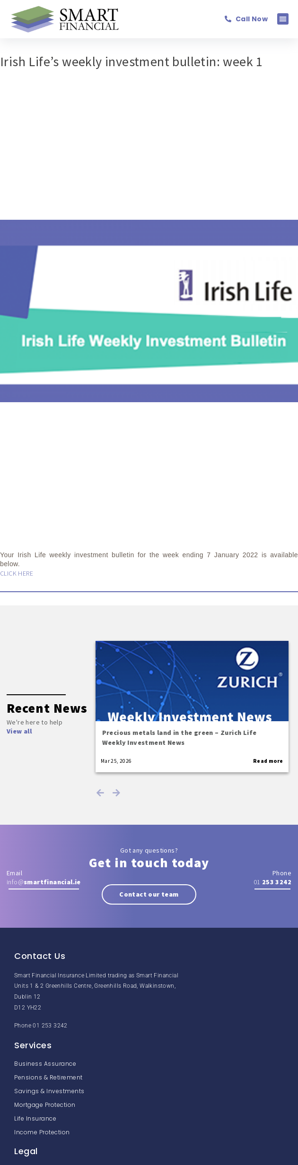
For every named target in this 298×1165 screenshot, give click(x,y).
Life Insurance (35, 1118)
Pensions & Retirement (48, 1077)
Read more (268, 761)
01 (272, 882)
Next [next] (116, 792)
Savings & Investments (49, 1091)
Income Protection (42, 1132)
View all (19, 731)
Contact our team (148, 894)
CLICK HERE (16, 573)
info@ (44, 882)
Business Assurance (45, 1064)
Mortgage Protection (45, 1105)
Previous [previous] (100, 792)
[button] (283, 19)
